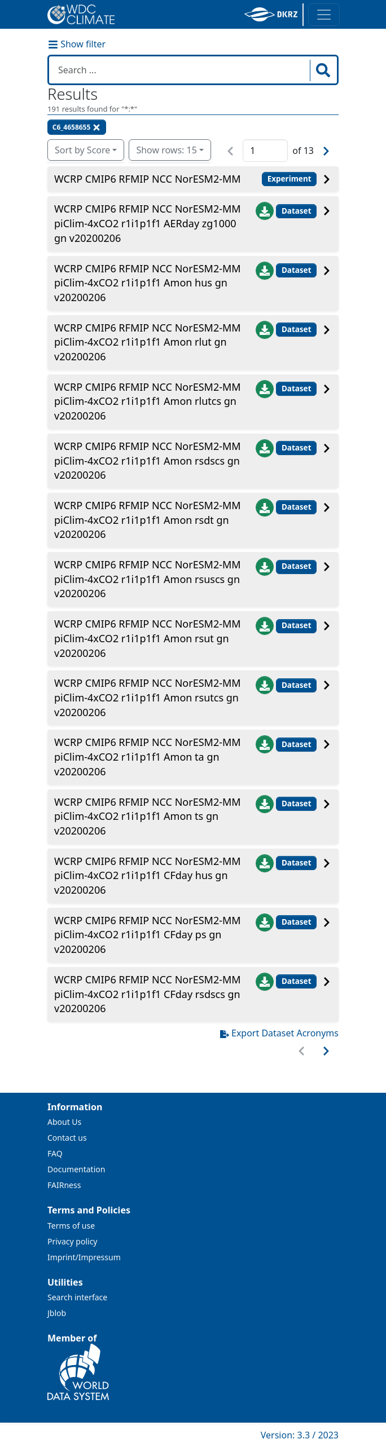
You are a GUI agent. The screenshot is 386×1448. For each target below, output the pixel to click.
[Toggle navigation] (324, 14)
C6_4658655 (77, 127)
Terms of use (71, 1225)
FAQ (55, 1153)
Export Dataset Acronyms (279, 1033)
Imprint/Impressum (84, 1257)
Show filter (77, 44)
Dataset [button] (297, 211)
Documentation (76, 1169)
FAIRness (64, 1185)
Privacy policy (72, 1241)
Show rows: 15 (166, 150)
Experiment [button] (289, 179)
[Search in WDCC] (180, 70)
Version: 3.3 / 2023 (300, 1435)
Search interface (77, 1297)
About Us (64, 1121)
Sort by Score (82, 150)
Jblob (56, 1313)
